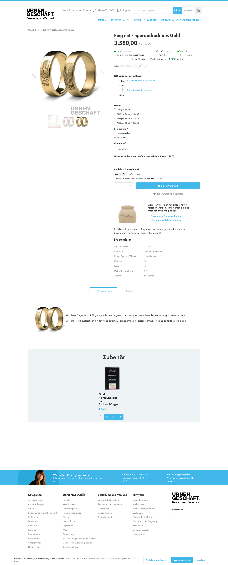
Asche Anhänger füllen (143, 508)
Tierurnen (32, 529)
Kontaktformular (83, 10)
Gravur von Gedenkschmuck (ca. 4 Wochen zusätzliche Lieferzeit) (169, 218)
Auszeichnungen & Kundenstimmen (79, 538)
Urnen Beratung (140, 499)
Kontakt (66, 499)
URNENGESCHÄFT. (75, 494)
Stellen (66, 516)
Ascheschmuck (137, 54)
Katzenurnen (34, 538)
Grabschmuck (34, 542)
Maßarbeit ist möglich (164, 53)
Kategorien (35, 494)
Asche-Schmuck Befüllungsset (139, 90)
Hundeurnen (34, 534)
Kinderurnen (34, 525)
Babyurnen (33, 521)
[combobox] (158, 10)
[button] (34, 74)
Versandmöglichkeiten (108, 499)
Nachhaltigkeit (70, 508)
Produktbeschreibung (103, 290)
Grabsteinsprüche (141, 529)
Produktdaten (128, 290)
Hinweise (139, 494)
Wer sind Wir (69, 504)
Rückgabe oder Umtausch (110, 504)
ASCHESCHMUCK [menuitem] (120, 20)
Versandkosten (105, 512)
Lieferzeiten (103, 508)
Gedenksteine (34, 546)
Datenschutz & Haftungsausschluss (79, 542)
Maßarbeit (138, 525)
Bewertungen (69, 534)
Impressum (68, 525)
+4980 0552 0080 (105, 10)
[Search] (177, 10)
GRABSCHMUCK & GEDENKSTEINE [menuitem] (180, 20)
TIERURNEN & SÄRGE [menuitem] (145, 20)
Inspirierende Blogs (72, 512)
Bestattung (138, 512)
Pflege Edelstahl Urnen (143, 516)
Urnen (123, 54)
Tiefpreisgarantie (106, 516)
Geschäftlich (68, 10)
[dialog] (114, 560)
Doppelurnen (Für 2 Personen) (42, 512)
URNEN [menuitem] (100, 20)
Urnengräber (139, 534)
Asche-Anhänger (36, 504)
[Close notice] (224, 560)
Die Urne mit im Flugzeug (145, 521)
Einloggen (125, 10)
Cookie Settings (70, 546)
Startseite (32, 30)
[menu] (149, 20)
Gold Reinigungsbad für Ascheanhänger (108, 399)
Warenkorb (188, 10)
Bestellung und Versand (112, 494)
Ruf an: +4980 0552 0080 (135, 474)
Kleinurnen (33, 516)
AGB (65, 529)
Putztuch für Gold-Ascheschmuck (141, 80)
